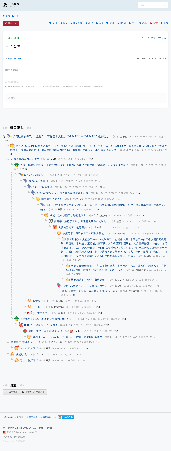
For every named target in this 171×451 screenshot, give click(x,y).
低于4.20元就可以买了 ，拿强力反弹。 (85, 285)
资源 (111, 23)
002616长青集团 (38, 181)
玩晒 (101, 23)
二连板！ (38, 306)
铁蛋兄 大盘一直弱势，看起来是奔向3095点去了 (90, 291)
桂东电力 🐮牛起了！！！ (26, 342)
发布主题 (10, 23)
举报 (11, 98)
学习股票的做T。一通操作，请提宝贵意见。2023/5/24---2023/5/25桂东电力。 (62, 136)
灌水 (90, 23)
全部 (54, 23)
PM (17, 58)
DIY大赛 (77, 23)
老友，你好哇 (27, 360)
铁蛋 (9, 59)
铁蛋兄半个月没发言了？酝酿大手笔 (83, 233)
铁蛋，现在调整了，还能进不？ (68, 215)
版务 (165, 23)
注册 (15, 16)
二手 (133, 23)
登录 (6, 16)
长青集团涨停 (40, 300)
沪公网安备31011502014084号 (22, 432)
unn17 (51, 159)
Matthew (76, 331)
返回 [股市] (12, 37)
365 (55, 417)
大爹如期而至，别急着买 (72, 227)
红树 (40, 354)
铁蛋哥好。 (22, 354)
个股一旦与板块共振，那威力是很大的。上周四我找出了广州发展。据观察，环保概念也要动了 (74, 165)
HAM (123, 23)
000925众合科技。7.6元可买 (41, 325)
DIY (65, 23)
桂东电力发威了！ (51, 199)
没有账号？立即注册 (33, 392)
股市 (155, 23)
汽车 (144, 23)
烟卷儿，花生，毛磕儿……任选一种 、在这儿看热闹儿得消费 (67, 337)
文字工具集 (32, 417)
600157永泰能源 (42, 187)
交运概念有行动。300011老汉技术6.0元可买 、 (47, 319)
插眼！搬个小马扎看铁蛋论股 (45, 331)
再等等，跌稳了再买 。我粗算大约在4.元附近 (80, 221)
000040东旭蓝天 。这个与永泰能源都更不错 (62, 193)
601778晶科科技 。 (35, 175)
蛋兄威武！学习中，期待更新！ (89, 279)
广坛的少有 (76, 199)
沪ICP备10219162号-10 (14, 437)
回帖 (162, 38)
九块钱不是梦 (27, 348)
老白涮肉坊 (139, 270)
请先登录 (11, 392)
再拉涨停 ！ (43, 313)
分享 (152, 38)
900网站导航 (45, 417)
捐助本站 (8, 417)
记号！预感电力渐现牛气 (25, 159)
